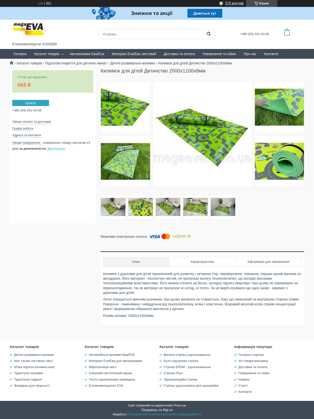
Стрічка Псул (173, 373)
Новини (243, 379)
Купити (31, 103)
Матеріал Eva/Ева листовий (134, 54)
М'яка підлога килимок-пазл (34, 367)
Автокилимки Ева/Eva (87, 54)
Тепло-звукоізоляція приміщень (112, 379)
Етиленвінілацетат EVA (106, 385)
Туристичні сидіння (28, 379)
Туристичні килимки (28, 373)
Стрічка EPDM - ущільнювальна (187, 367)
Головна (19, 54)
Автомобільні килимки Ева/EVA (112, 355)
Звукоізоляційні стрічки (180, 379)
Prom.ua (180, 405)
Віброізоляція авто (102, 367)
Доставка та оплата (179, 54)
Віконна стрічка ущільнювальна (187, 355)
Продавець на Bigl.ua (157, 410)
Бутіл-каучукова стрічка (181, 361)
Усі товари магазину (253, 361)
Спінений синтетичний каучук (110, 373)
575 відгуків (234, 3)
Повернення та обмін (219, 54)
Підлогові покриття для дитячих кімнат (76, 63)
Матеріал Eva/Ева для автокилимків (115, 361)
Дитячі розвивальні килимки (132, 63)
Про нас (250, 54)
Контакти (271, 54)
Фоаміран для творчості (31, 385)
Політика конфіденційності (183, 414)
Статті (243, 385)
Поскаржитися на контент (145, 414)
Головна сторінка (251, 355)
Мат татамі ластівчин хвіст (33, 361)
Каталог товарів (46, 54)
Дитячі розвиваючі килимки (34, 355)
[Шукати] (208, 34)
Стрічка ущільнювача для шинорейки (191, 385)
